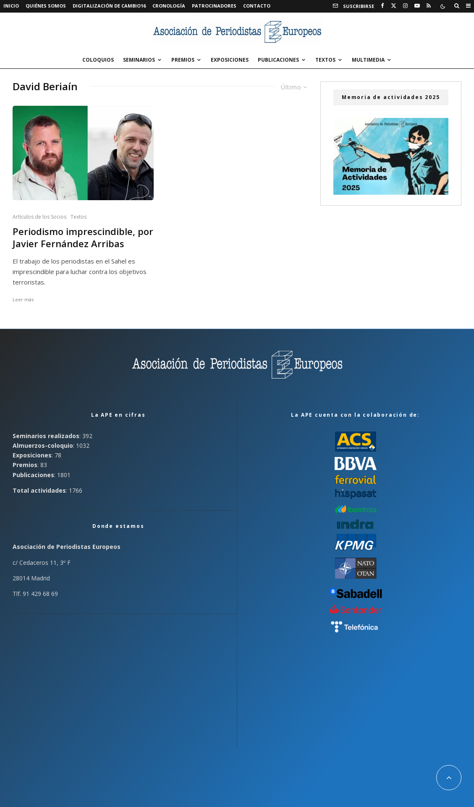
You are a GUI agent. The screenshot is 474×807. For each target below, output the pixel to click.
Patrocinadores (214, 6)
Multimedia (368, 59)
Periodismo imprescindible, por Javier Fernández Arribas (83, 237)
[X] (394, 6)
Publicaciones (278, 59)
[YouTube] (417, 6)
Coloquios (98, 59)
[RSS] (428, 6)
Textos (325, 59)
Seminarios (139, 59)
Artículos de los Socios (39, 216)
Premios (182, 59)
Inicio (11, 6)
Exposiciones (230, 59)
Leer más (23, 299)
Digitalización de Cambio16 (109, 6)
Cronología (168, 6)
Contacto (256, 6)
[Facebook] (382, 6)
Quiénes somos (46, 6)
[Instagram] (405, 6)
